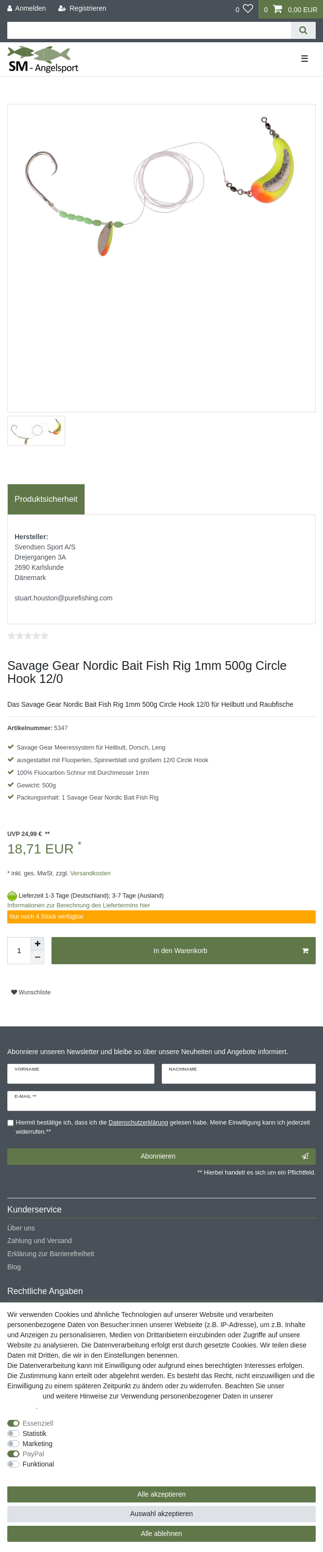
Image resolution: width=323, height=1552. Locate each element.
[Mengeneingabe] (19, 950)
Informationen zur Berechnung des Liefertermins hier (78, 905)
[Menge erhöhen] (37, 944)
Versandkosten (89, 873)
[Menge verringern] (37, 957)
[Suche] (303, 30)
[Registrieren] (82, 8)
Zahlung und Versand (39, 1241)
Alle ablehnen (161, 1533)
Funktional (38, 1464)
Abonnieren (224, 1156)
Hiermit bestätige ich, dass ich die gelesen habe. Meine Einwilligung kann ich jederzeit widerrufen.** (163, 1127)
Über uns (21, 1228)
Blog (14, 1267)
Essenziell (38, 1423)
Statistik (35, 1433)
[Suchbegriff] (149, 30)
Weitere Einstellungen (40, 1474)
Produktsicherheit (46, 499)
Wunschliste (31, 992)
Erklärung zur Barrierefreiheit (50, 1254)
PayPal (33, 1454)
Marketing (37, 1444)
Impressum (24, 1396)
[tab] (46, 499)
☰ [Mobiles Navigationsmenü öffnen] (304, 59)
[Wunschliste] (244, 9)
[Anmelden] (26, 8)
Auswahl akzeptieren (161, 1514)
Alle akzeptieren (161, 1494)
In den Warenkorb (230, 951)
